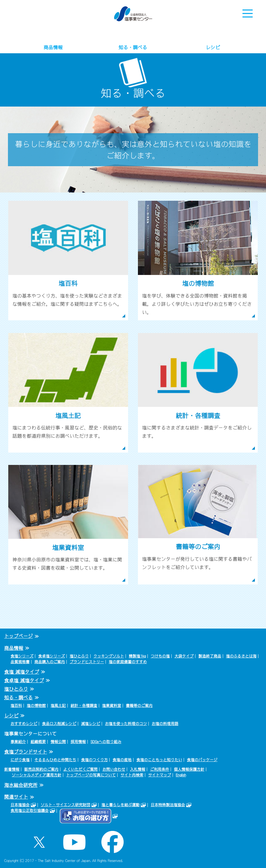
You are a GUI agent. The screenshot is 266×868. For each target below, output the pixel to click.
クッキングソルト (108, 656)
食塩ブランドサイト (25, 751)
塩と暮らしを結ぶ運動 (120, 805)
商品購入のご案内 (49, 662)
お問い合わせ (113, 769)
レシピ (213, 47)
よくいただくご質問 (80, 769)
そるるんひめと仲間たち (55, 760)
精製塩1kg (137, 656)
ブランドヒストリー (87, 662)
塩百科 (16, 706)
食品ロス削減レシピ (59, 724)
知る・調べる (133, 47)
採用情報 (78, 742)
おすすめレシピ (23, 724)
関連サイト (16, 796)
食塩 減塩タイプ (21, 671)
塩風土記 (58, 706)
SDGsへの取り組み (106, 742)
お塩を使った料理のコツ (126, 724)
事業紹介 (18, 742)
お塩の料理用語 (165, 724)
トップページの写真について (91, 775)
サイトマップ (159, 775)
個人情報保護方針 (189, 769)
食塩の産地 (122, 760)
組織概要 (38, 742)
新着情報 (11, 769)
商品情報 (53, 47)
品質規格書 (20, 662)
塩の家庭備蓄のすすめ (128, 662)
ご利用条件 (159, 769)
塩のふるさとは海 (241, 656)
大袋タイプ (184, 656)
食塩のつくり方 (94, 760)
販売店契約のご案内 (41, 769)
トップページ (18, 636)
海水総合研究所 (21, 785)
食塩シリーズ (21, 656)
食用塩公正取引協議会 (29, 811)
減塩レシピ (90, 724)
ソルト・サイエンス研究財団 (65, 805)
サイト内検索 (131, 775)
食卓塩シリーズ (51, 656)
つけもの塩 (160, 656)
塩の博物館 (36, 706)
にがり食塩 (20, 760)
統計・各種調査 (84, 706)
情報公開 (58, 742)
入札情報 (137, 769)
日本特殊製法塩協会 (168, 805)
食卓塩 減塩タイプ (24, 680)
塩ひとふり (79, 656)
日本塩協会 (20, 805)
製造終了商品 (209, 656)
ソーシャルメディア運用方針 (36, 775)
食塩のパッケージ (202, 760)
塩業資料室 (111, 706)
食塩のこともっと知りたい (159, 760)
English (181, 775)
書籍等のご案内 (139, 706)
